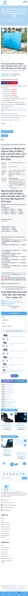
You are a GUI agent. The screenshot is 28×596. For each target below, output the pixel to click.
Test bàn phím (8, 391)
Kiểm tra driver (9, 399)
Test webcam (8, 396)
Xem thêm (14, 188)
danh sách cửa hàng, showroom (5, 537)
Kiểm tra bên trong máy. (11, 403)
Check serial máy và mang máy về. (13, 408)
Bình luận (22, 144)
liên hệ (24, 187)
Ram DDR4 (24, 273)
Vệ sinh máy (8, 404)
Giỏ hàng (18, 593)
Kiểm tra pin (7, 387)
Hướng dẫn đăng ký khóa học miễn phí (18, 336)
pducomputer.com (9, 507)
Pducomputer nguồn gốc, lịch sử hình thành (18, 351)
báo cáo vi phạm (4, 553)
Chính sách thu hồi (5, 534)
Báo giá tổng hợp (4, 551)
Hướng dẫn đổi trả (5, 532)
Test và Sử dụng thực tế (11, 406)
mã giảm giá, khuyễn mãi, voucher (6, 562)
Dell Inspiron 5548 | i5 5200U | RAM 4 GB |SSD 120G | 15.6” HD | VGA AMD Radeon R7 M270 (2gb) (14, 20)
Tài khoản (24, 593)
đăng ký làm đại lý (5, 523)
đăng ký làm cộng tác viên (6, 559)
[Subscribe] (18, 478)
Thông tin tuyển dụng (5, 548)
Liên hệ (14, 593)
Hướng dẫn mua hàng (5, 525)
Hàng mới (3, 593)
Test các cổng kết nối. (9, 389)
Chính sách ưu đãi (5, 528)
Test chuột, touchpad (9, 392)
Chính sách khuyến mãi (6, 530)
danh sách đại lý (4, 555)
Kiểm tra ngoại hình (9, 384)
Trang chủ (14, 18)
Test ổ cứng (7, 394)
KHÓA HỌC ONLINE (7, 326)
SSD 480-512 (18, 273)
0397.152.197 (10, 502)
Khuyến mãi (9, 593)
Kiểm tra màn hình (9, 386)
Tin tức (3, 323)
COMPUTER (5, 320)
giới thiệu (3, 519)
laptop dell (16, 283)
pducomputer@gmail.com (9, 505)
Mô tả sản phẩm (5, 144)
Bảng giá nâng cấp (14, 144)
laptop (3, 317)
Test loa (7, 397)
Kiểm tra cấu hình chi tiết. (11, 401)
